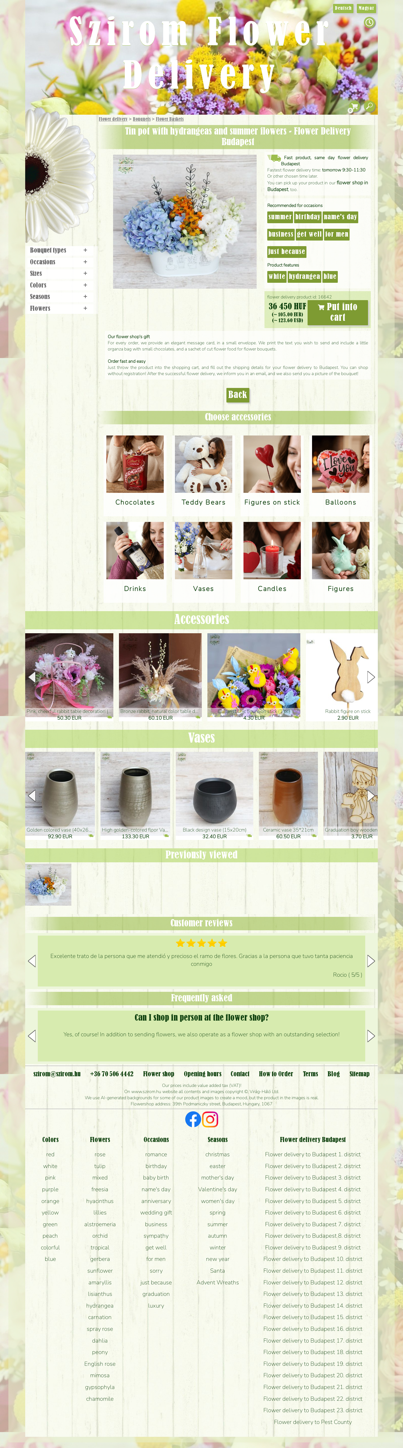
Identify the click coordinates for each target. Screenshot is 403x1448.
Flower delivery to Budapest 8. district (313, 1236)
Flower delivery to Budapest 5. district (313, 1201)
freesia (100, 1189)
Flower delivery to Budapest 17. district (312, 1341)
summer (280, 217)
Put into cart (338, 312)
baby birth (156, 1177)
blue (330, 277)
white (276, 277)
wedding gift (156, 1212)
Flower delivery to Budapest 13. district (312, 1294)
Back (237, 395)
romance (156, 1154)
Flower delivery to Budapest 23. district (312, 1410)
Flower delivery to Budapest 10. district (312, 1259)
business (281, 234)
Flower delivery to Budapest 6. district (313, 1212)
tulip (100, 1166)
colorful (50, 1247)
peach (50, 1236)
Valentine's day (217, 1189)
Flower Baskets (170, 119)
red (50, 1154)
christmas (217, 1154)
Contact (240, 1074)
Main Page (42, 125)
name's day (340, 217)
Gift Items (53, 132)
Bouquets (142, 119)
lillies (100, 1212)
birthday (307, 217)
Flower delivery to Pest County (313, 1422)
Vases (201, 738)
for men (336, 234)
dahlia (100, 1341)
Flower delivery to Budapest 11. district (312, 1271)
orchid (100, 1236)
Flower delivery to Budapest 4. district (313, 1189)
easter (218, 1166)
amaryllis (100, 1282)
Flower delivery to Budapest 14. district (312, 1306)
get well (309, 234)
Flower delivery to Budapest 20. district (312, 1375)
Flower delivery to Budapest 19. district (312, 1364)
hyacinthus (100, 1201)
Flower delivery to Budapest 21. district (312, 1387)
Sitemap (360, 1074)
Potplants (75, 160)
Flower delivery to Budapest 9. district (313, 1247)
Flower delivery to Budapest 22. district (312, 1399)
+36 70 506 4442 (111, 1074)
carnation (100, 1317)
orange (50, 1201)
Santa (217, 1271)
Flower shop (61, 210)
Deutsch (343, 8)
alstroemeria (100, 1224)
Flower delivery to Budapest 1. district (313, 1154)
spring (218, 1212)
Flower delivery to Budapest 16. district (312, 1329)
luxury (156, 1306)
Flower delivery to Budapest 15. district (312, 1317)
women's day (218, 1201)
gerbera (100, 1259)
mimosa (100, 1375)
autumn (217, 1236)
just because (286, 252)
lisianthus (100, 1294)
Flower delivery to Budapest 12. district (312, 1282)
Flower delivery (113, 119)
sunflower (100, 1271)
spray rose (100, 1329)
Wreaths (68, 192)
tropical (100, 1247)
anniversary (156, 1201)
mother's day (217, 1177)
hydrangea (304, 277)
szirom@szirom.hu (57, 1074)
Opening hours (202, 1074)
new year (217, 1259)
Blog (333, 1074)
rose (100, 1154)
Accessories (201, 620)
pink (50, 1177)
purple (50, 1189)
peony (100, 1352)
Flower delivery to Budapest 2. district (313, 1166)
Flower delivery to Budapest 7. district (313, 1224)
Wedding (76, 177)
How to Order (276, 1074)
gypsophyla (100, 1387)
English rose (100, 1364)
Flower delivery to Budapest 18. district (312, 1352)
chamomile (100, 1399)
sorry (156, 1271)
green (50, 1224)
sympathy (156, 1236)
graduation (156, 1294)
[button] (371, 677)
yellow (50, 1212)
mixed (100, 1177)
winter (218, 1247)
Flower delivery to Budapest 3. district (313, 1177)
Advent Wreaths (217, 1282)
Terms (310, 1074)
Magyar (366, 8)
